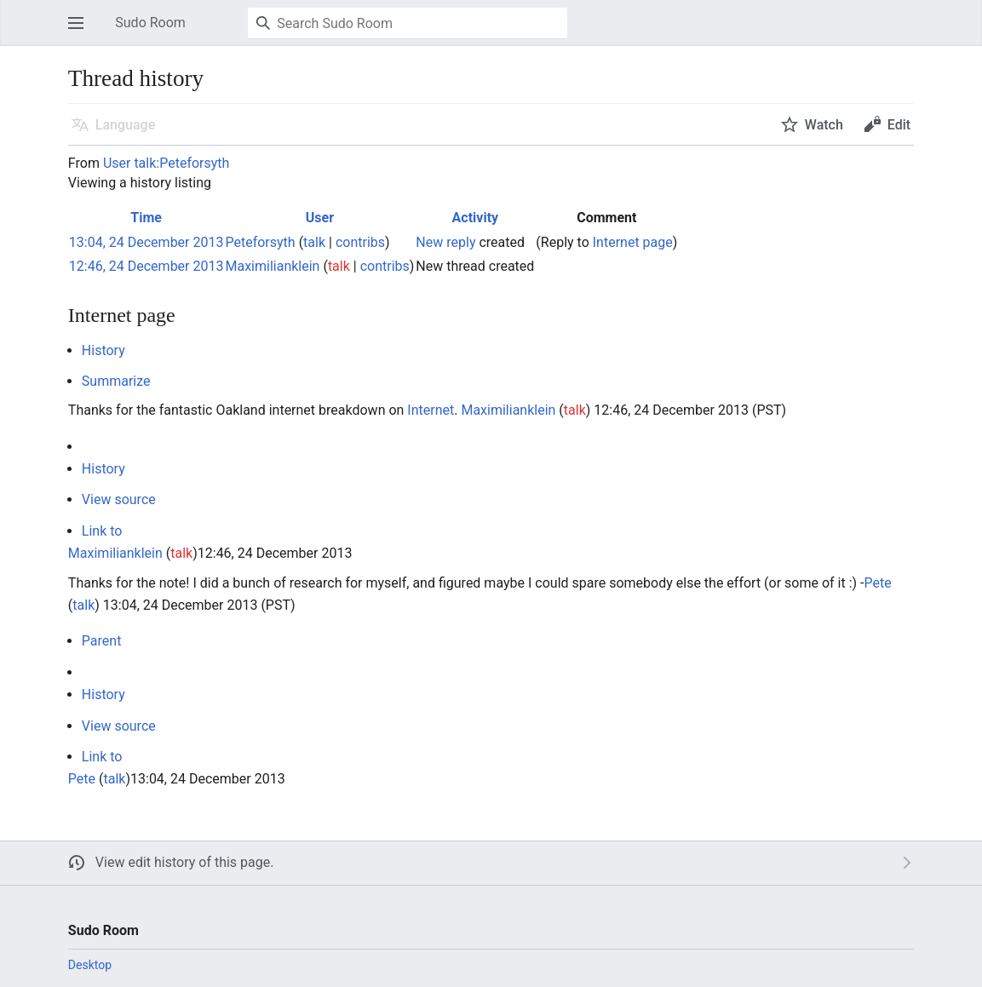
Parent (102, 641)
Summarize (116, 381)
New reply (445, 242)
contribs (360, 242)
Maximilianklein (508, 410)
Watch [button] (824, 125)
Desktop (90, 965)
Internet (430, 410)
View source (119, 499)
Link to (102, 531)
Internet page (633, 242)
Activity (475, 217)
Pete (878, 583)
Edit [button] (898, 125)
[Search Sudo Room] (407, 23)
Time (146, 217)
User (320, 217)
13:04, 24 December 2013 (146, 242)
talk (314, 242)
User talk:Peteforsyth (166, 163)
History (103, 350)
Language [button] (125, 125)
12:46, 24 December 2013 (146, 266)
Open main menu (81, 31)
